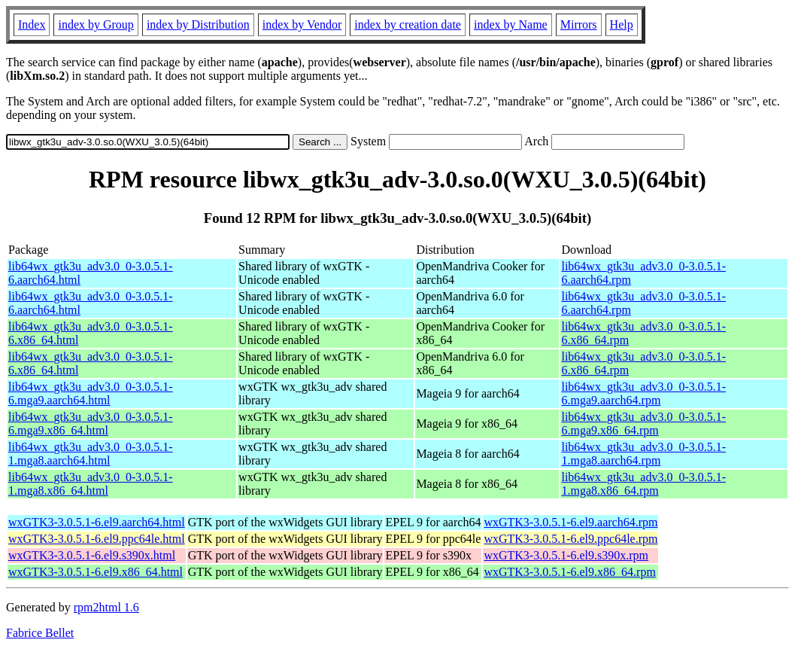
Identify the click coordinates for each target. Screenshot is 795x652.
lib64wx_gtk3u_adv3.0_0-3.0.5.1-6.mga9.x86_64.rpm (643, 423)
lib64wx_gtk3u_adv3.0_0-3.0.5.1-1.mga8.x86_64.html (90, 484)
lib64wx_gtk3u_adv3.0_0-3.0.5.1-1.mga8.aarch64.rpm (643, 453)
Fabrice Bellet (40, 632)
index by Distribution (198, 24)
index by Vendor (301, 24)
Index (31, 24)
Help (621, 24)
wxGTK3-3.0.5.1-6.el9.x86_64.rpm (569, 571)
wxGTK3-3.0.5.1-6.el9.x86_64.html (95, 571)
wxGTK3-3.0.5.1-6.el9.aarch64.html (96, 522)
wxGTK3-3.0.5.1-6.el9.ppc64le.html (96, 538)
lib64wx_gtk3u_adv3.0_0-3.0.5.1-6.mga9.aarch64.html (90, 393)
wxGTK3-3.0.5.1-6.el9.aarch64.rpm (570, 522)
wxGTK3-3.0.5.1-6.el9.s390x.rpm (566, 555)
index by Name (511, 24)
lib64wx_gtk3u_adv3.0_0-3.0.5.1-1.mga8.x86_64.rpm (643, 484)
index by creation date (407, 24)
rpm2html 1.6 (106, 607)
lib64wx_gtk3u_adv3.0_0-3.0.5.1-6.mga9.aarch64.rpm (643, 393)
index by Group (95, 24)
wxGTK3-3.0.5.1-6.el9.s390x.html (91, 555)
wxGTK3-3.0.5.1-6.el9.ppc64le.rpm (570, 538)
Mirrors (578, 24)
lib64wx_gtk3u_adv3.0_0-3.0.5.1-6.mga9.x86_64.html (90, 423)
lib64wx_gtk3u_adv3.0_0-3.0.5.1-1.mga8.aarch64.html (90, 453)
